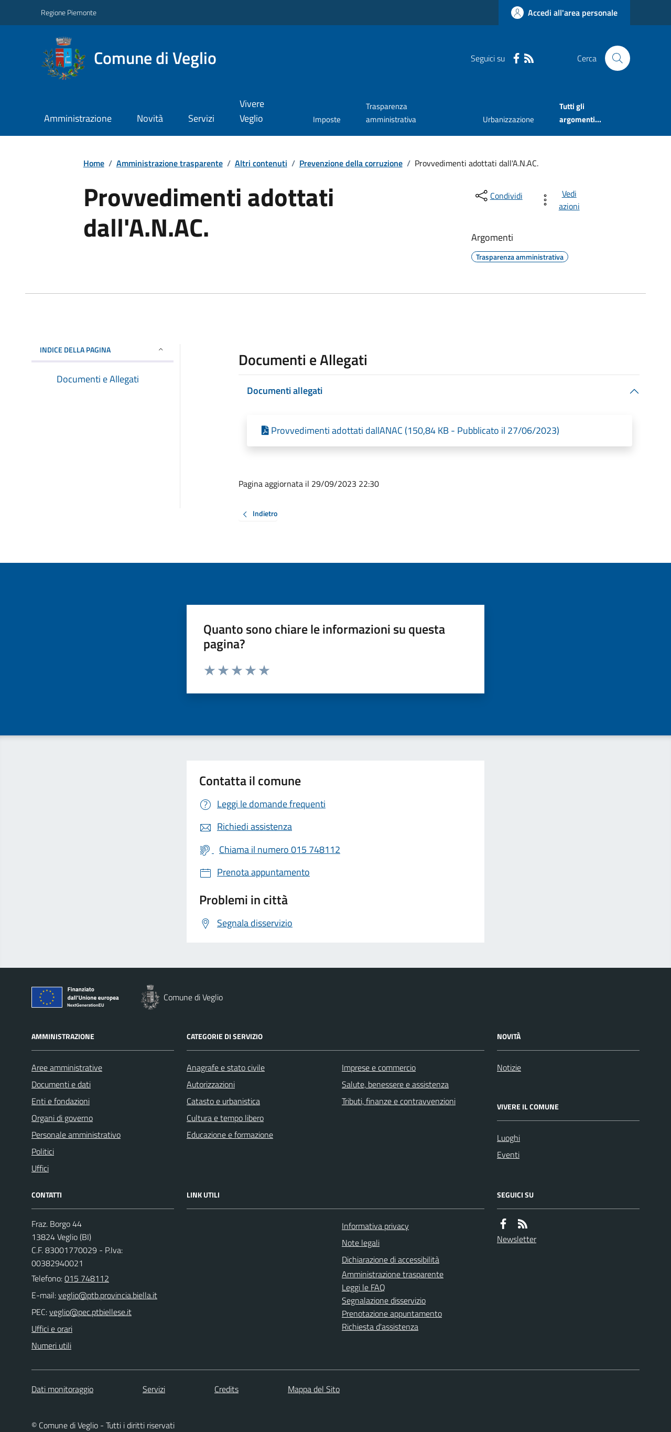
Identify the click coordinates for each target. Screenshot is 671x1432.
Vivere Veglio (252, 111)
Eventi (508, 1154)
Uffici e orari (51, 1328)
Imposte (327, 119)
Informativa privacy (375, 1226)
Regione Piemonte (68, 12)
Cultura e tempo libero (225, 1118)
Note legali (361, 1242)
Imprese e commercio (379, 1067)
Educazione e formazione (230, 1134)
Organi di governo (62, 1118)
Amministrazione (78, 118)
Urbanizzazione (508, 119)
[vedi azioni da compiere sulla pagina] (562, 199)
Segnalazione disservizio (384, 1300)
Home (93, 163)
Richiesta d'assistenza (380, 1326)
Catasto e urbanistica (223, 1101)
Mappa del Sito (314, 1389)
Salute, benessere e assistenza (395, 1084)
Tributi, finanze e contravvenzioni (399, 1101)
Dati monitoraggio (62, 1389)
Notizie (509, 1067)
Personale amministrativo (76, 1134)
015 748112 (86, 1278)
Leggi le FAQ (363, 1287)
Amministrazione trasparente (169, 163)
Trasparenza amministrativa (391, 112)
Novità (150, 118)
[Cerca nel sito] (613, 58)
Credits (226, 1389)
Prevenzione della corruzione (351, 163)
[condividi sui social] (498, 195)
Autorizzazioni (211, 1084)
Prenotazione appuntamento (392, 1313)
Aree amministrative (66, 1067)
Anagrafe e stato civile (226, 1067)
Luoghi (508, 1137)
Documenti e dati (61, 1084)
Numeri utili (51, 1345)
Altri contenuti (261, 163)
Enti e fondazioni (60, 1101)
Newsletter (516, 1239)
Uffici (40, 1168)
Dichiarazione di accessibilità (390, 1259)
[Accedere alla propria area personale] (564, 12)
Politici (42, 1151)
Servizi (201, 118)
